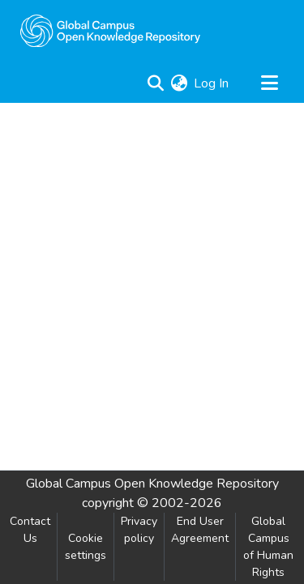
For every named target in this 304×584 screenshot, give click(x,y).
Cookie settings (85, 547)
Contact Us (30, 530)
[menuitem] (179, 83)
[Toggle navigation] (269, 83)
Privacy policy (139, 530)
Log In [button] (212, 83)
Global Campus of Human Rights (268, 547)
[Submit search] (155, 83)
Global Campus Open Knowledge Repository (152, 483)
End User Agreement (200, 530)
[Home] (110, 30)
